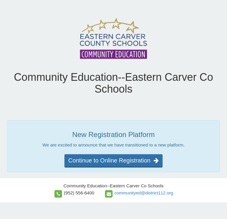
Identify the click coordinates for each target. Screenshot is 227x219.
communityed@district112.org (143, 192)
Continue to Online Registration (113, 160)
